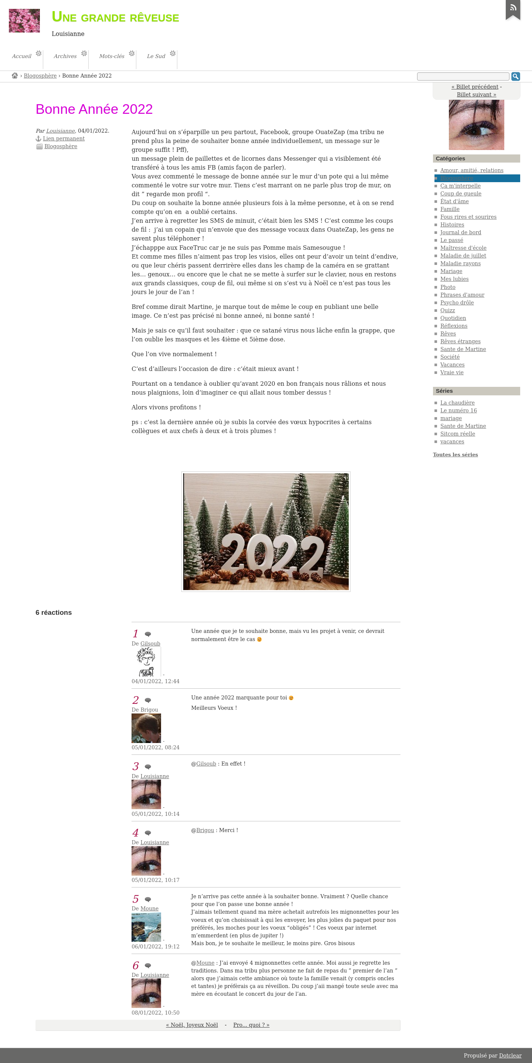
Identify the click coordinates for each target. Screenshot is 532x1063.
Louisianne (60, 131)
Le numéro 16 (458, 410)
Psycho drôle (457, 303)
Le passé (451, 240)
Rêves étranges (460, 341)
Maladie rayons (460, 263)
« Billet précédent (474, 87)
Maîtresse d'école (463, 248)
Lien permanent (64, 139)
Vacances (452, 365)
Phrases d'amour (462, 295)
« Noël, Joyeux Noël (192, 1025)
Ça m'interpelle (460, 186)
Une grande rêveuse (115, 16)
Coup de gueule (460, 194)
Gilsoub (150, 644)
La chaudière (457, 403)
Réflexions (454, 326)
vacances (452, 441)
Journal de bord (460, 232)
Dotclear (510, 1056)
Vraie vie (452, 372)
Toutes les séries (455, 454)
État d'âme (454, 201)
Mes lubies (454, 279)
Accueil (15, 75)
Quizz (447, 310)
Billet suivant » (477, 95)
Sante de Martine (463, 349)
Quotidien (453, 318)
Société (450, 357)
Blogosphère (40, 76)
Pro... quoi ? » (251, 1025)
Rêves (448, 334)
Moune (149, 909)
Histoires (452, 225)
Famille (450, 209)
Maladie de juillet (463, 256)
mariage (451, 418)
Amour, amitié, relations (472, 170)
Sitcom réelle (457, 434)
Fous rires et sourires (468, 217)
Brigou (205, 830)
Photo (448, 287)
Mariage (451, 271)
